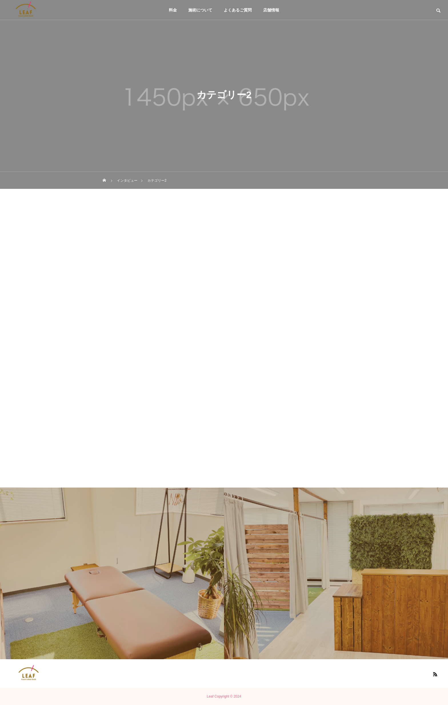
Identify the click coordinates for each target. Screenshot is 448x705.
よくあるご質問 (238, 10)
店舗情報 (271, 10)
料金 (173, 10)
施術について (200, 10)
